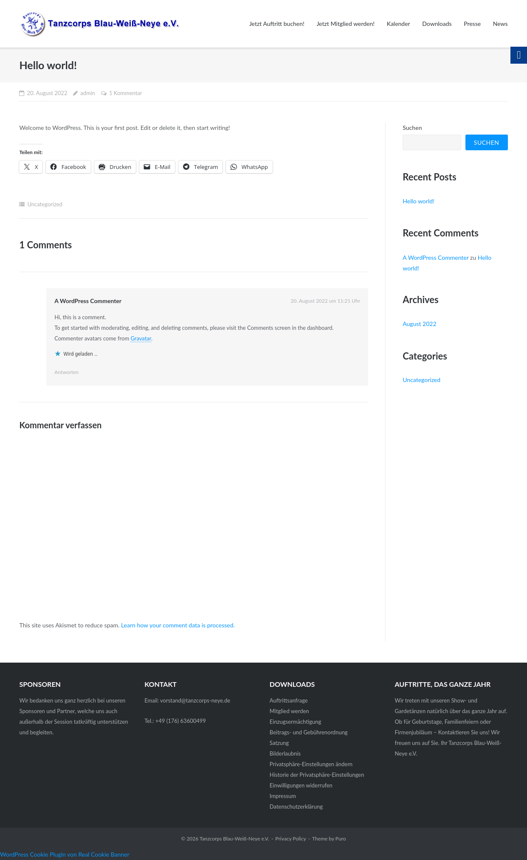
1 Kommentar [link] (125, 93)
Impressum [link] (283, 796)
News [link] (500, 23)
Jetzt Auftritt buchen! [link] (276, 23)
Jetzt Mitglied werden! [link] (345, 23)
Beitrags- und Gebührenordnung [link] (309, 732)
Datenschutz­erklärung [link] (296, 806)
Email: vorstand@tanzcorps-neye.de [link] (187, 700)
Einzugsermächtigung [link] (295, 721)
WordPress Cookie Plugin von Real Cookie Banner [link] (65, 854)
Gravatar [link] (140, 338)
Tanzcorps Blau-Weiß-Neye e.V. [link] (234, 838)
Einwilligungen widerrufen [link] (301, 785)
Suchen (412, 127)
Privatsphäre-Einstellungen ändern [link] (311, 764)
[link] (99, 24)
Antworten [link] (66, 372)
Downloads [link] (436, 23)
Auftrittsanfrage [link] (289, 700)
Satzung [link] (279, 742)
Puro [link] (340, 838)
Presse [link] (472, 23)
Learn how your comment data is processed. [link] (178, 625)
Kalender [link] (398, 23)
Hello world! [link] (418, 201)
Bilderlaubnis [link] (285, 753)
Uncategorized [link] (44, 204)
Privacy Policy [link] (290, 838)
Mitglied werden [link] (289, 711)
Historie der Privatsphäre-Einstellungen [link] (317, 774)
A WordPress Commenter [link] (87, 300)
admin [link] (87, 93)
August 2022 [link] (419, 323)
